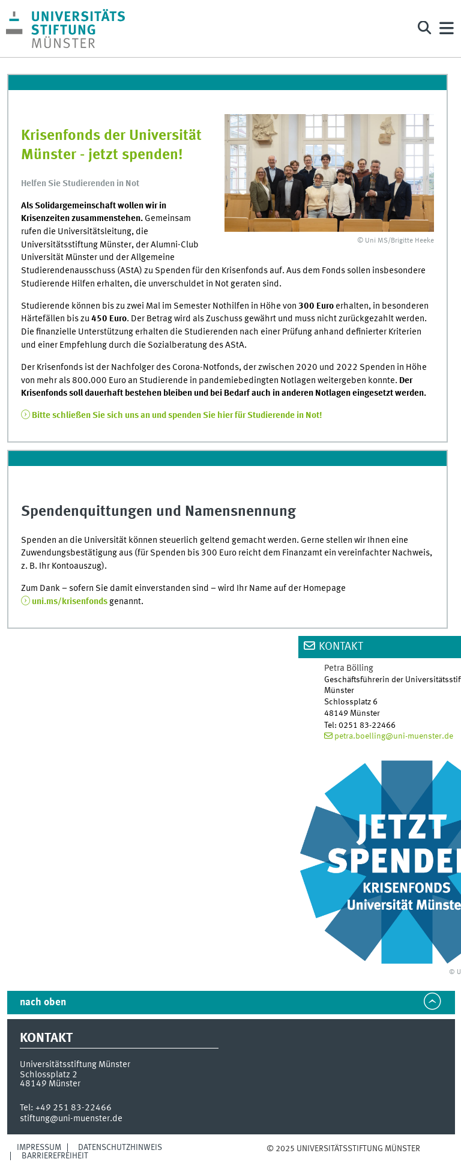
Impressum (39, 1147)
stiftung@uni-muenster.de (71, 1119)
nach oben (43, 1002)
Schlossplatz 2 (48, 1075)
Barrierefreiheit (55, 1156)
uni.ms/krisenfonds (69, 602)
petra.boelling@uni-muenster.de (393, 736)
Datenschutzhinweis (120, 1147)
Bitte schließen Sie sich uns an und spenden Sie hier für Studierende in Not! (177, 415)
